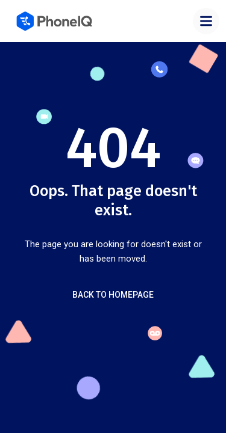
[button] (206, 21)
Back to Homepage (113, 294)
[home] (55, 21)
